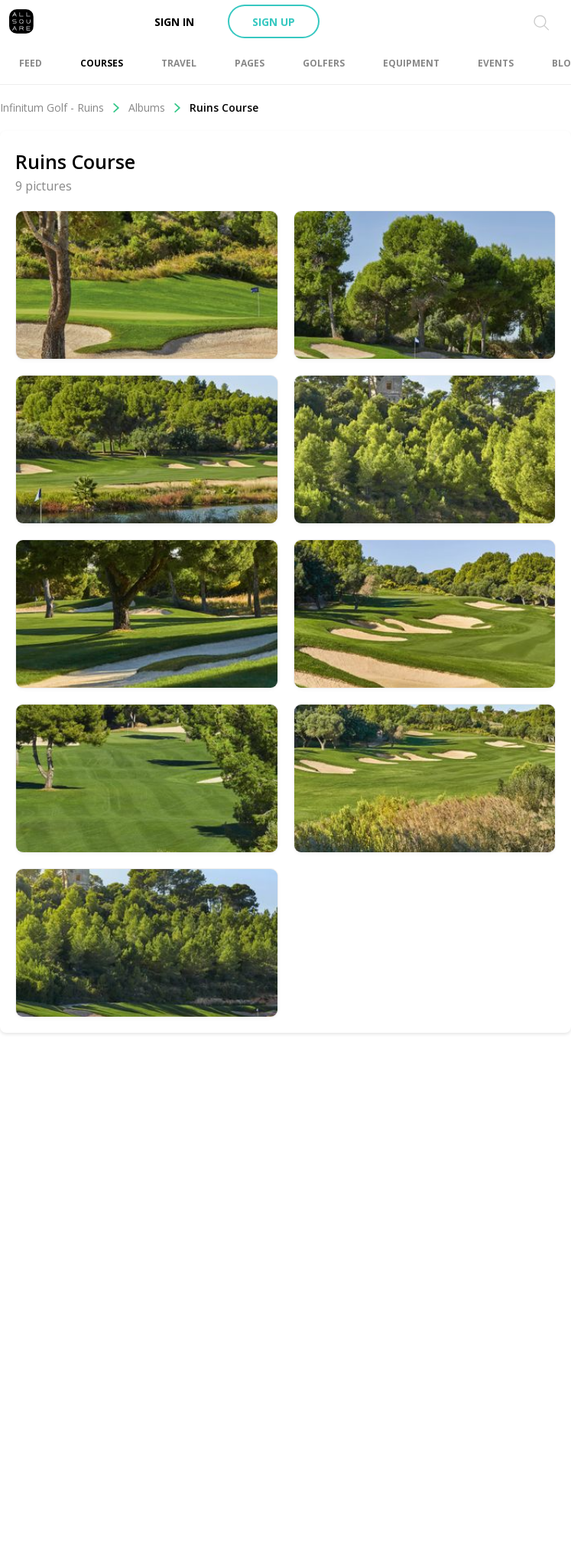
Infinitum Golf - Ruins (60, 107)
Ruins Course (224, 107)
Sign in (174, 22)
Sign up (273, 22)
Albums (155, 107)
